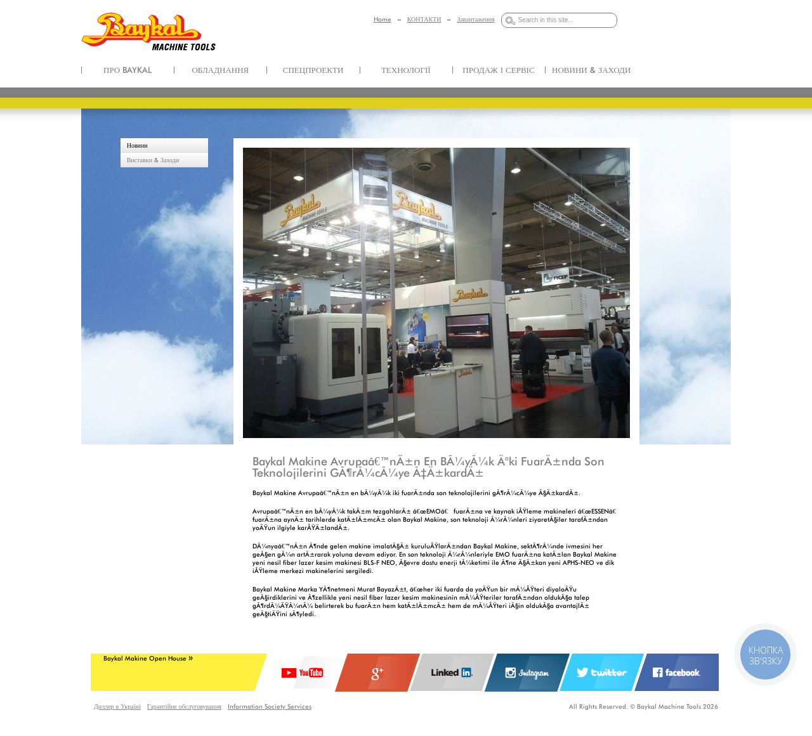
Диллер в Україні (117, 706)
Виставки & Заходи (153, 160)
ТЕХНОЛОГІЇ (406, 70)
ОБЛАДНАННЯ (220, 70)
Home (382, 19)
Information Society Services (269, 706)
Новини (137, 145)
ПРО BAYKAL (127, 70)
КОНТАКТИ (424, 19)
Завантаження (475, 19)
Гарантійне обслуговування (184, 706)
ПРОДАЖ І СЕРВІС (498, 70)
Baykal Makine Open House (148, 658)
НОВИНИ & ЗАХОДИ (591, 70)
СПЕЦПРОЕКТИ (313, 70)
